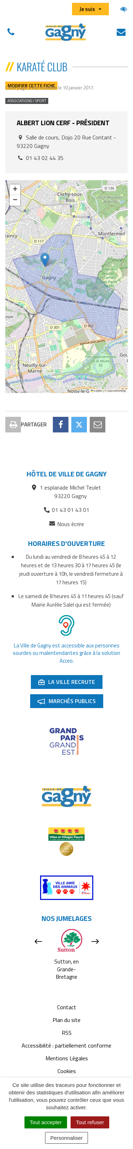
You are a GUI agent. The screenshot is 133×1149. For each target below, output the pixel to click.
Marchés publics (70, 702)
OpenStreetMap (116, 390)
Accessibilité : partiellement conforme (66, 1045)
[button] (44, 260)
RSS (67, 1032)
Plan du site (66, 1020)
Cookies (66, 1071)
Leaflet (96, 390)
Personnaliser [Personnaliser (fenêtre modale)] (66, 1138)
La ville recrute (70, 683)
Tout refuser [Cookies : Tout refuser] (90, 1122)
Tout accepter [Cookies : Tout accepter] (46, 1122)
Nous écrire (66, 524)
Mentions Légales (66, 1058)
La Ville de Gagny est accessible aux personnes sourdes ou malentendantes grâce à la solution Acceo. (66, 653)
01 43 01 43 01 (66, 510)
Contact (66, 1007)
